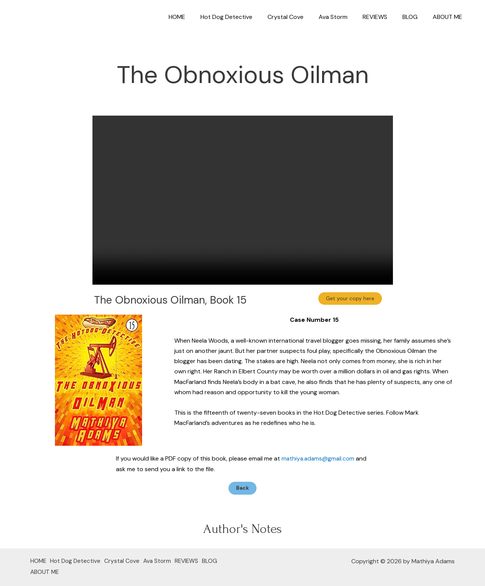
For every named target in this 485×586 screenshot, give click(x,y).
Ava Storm (343, 17)
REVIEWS (382, 17)
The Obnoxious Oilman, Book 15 (170, 299)
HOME (196, 17)
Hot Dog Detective (243, 17)
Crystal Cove (299, 17)
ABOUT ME (449, 17)
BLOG (414, 17)
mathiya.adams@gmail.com (319, 458)
